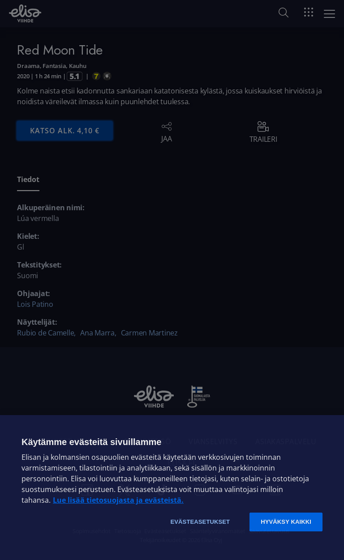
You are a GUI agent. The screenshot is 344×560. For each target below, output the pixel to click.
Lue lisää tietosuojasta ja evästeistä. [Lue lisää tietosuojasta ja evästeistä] (118, 500)
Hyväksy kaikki (286, 521)
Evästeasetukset (200, 521)
